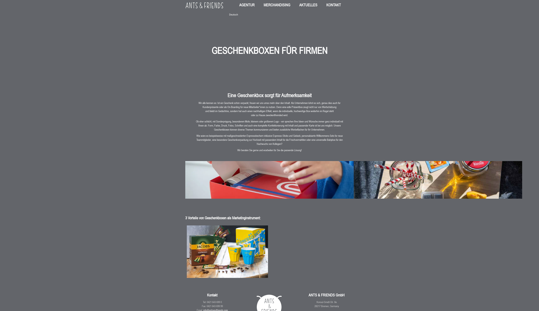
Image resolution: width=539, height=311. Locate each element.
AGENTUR (247, 5)
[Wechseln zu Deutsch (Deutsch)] (233, 15)
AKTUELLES (308, 5)
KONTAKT (333, 5)
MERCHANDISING (277, 5)
